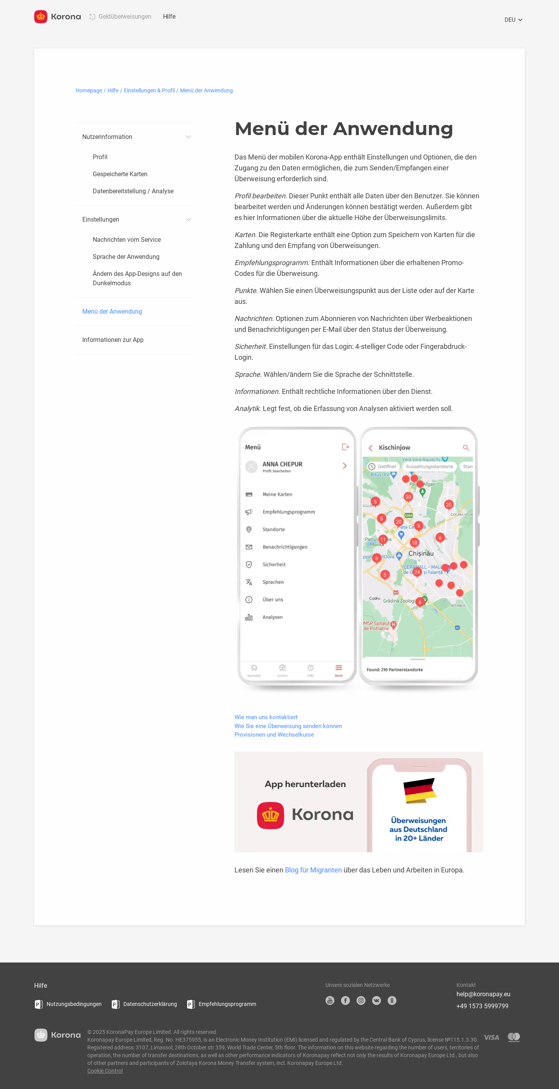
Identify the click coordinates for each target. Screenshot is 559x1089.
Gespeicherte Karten (120, 174)
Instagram (361, 1000)
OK (392, 1000)
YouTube (330, 1000)
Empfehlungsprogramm (227, 1004)
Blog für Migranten (313, 870)
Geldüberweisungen (125, 16)
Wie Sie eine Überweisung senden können (288, 726)
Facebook (345, 1000)
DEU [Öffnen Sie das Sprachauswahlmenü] (515, 20)
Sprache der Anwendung (126, 256)
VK (376, 1000)
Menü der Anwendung (112, 311)
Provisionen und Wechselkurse (274, 734)
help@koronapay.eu (483, 994)
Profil (100, 157)
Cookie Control (105, 1071)
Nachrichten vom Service (127, 239)
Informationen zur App (113, 339)
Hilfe (169, 16)
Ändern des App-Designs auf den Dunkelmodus (137, 278)
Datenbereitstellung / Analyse (133, 191)
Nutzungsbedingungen (74, 1004)
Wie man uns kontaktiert (266, 717)
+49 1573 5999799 (483, 1006)
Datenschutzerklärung (150, 1004)
